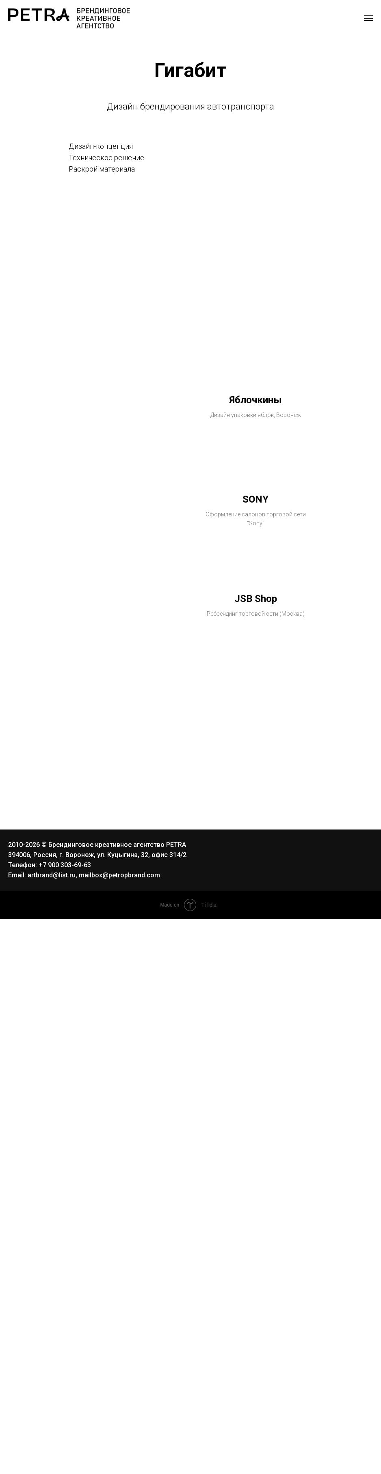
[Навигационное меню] (368, 18)
